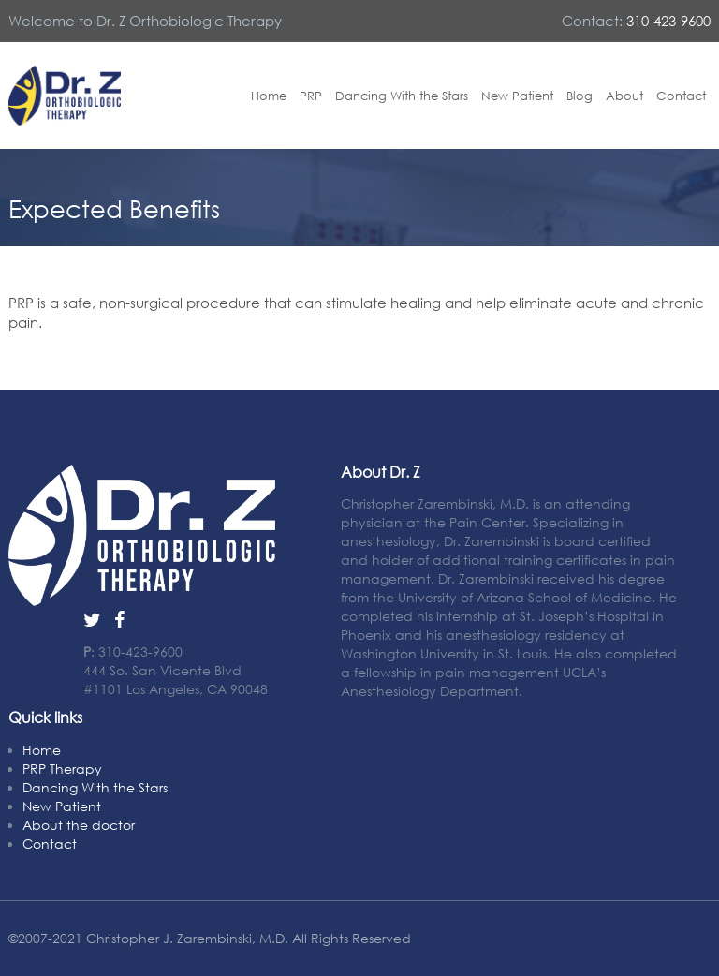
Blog (579, 95)
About (624, 95)
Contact (681, 95)
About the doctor (78, 825)
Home (268, 95)
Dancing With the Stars (401, 95)
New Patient (517, 95)
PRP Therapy (62, 768)
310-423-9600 (668, 20)
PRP (311, 95)
